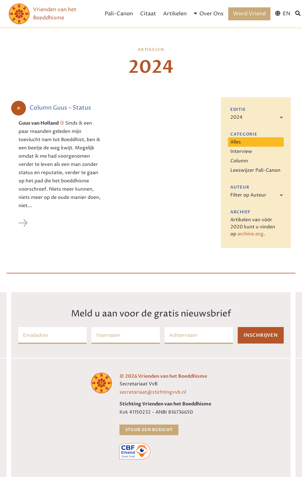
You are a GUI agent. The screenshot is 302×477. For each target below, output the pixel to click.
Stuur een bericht (149, 430)
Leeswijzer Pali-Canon (255, 170)
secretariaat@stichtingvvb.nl (152, 392)
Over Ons (209, 13)
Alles (235, 142)
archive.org (250, 234)
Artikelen (175, 13)
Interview (241, 151)
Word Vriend (249, 13)
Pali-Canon (119, 13)
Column (239, 161)
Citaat (148, 13)
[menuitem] (283, 13)
